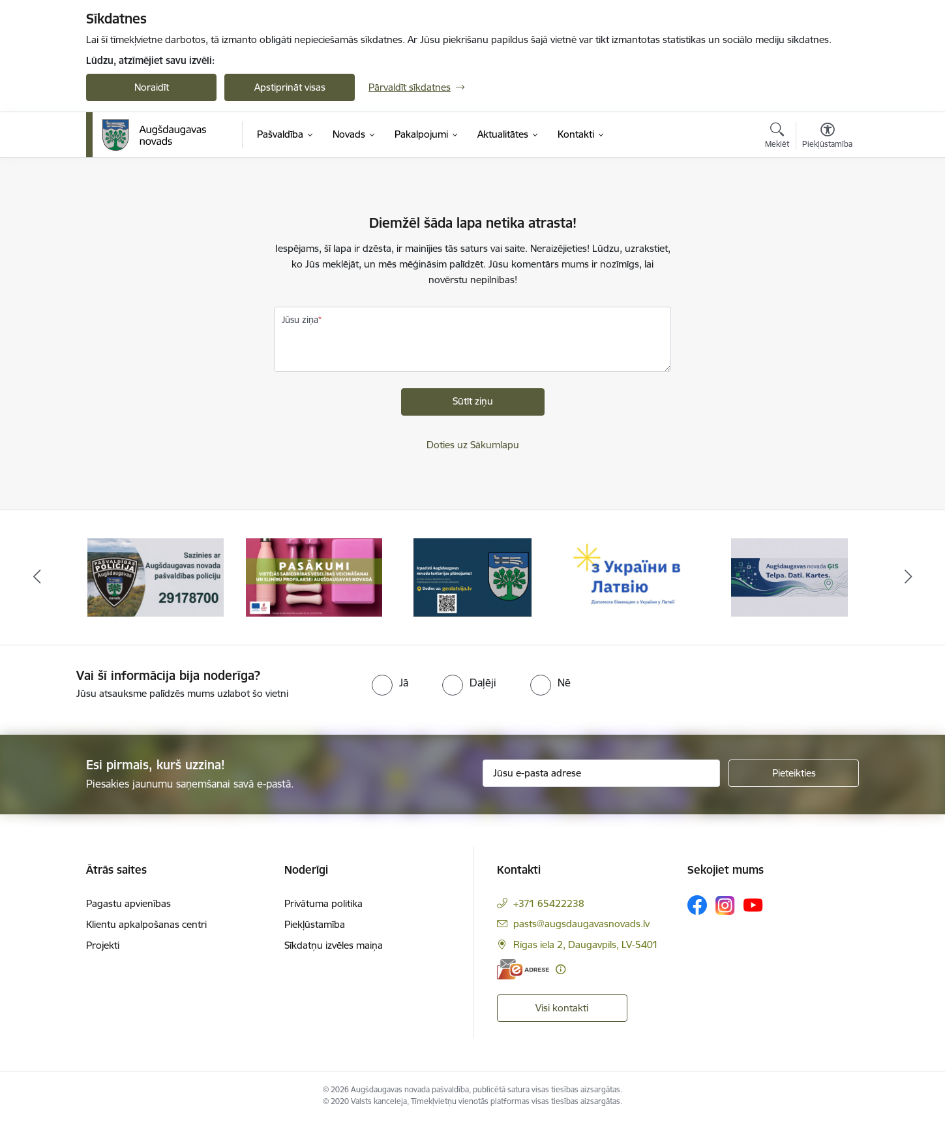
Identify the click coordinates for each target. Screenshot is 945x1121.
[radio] (390, 682)
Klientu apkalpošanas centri (146, 924)
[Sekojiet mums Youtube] (753, 904)
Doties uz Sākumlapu (473, 444)
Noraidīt (151, 87)
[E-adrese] (523, 969)
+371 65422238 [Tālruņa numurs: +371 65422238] (548, 903)
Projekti (102, 945)
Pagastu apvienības (128, 903)
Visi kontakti (561, 1008)
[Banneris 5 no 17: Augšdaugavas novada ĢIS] (789, 576)
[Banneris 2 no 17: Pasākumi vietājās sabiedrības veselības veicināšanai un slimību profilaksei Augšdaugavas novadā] (314, 576)
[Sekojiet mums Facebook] (697, 905)
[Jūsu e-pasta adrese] (602, 773)
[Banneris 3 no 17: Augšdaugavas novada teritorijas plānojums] (472, 576)
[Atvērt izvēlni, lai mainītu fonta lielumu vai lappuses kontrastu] (827, 137)
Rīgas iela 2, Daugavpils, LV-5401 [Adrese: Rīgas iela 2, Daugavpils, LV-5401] (585, 944)
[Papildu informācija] (560, 969)
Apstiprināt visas (289, 87)
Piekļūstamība (314, 924)
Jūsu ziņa (300, 320)
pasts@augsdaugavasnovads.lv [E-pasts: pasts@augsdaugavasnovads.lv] (581, 923)
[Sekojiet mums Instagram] (725, 905)
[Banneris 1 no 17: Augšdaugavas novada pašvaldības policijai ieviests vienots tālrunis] (155, 576)
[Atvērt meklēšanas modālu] (777, 137)
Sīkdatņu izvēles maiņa (333, 945)
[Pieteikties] (793, 773)
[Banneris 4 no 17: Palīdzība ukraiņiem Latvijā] (631, 576)
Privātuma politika (323, 903)
